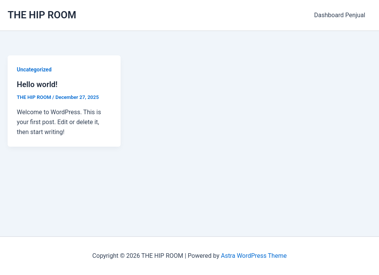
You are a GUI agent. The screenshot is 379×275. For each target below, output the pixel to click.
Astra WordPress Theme (254, 255)
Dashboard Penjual (339, 15)
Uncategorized (34, 69)
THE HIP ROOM (42, 15)
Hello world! (37, 84)
